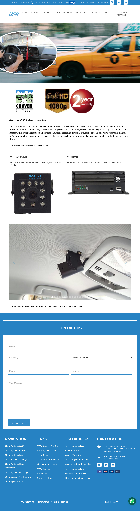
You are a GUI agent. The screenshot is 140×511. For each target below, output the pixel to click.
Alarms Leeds (43, 473)
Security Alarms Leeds (75, 446)
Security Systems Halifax (76, 459)
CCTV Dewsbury (44, 469)
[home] (14, 14)
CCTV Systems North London (18, 477)
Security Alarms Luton (75, 469)
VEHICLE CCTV (63, 13)
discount (80, 2)
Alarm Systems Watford (16, 446)
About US (81, 13)
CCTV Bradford (72, 450)
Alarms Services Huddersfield (78, 464)
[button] (19, 2)
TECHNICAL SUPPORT (122, 14)
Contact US (108, 14)
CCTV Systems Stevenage (16, 472)
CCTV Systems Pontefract (49, 459)
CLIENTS (96, 13)
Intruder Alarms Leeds (47, 464)
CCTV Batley (42, 455)
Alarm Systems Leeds (46, 450)
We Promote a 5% (59, 2)
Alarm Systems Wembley (16, 455)
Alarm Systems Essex (14, 481)
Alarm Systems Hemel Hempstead (15, 466)
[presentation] (27, 411)
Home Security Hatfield (75, 473)
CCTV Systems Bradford (48, 446)
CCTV (47, 13)
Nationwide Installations (97, 2)
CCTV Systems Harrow (15, 450)
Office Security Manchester (77, 478)
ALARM (34, 13)
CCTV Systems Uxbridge (16, 459)
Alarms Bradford (44, 478)
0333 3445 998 (42, 2)
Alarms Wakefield (73, 455)
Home (24, 13)
